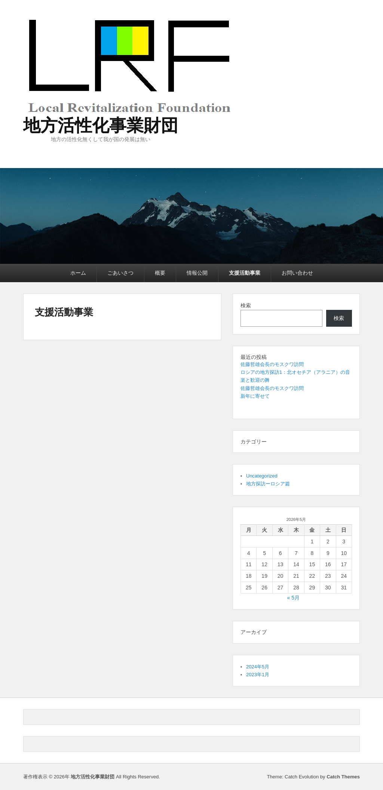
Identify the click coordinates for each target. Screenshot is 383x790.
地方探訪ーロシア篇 (268, 483)
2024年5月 (257, 666)
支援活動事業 (244, 273)
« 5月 (293, 598)
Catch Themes (343, 777)
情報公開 (197, 273)
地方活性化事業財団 (100, 125)
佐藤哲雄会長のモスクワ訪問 (272, 364)
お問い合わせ (297, 273)
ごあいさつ (120, 273)
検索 (245, 305)
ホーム (78, 273)
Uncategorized (262, 476)
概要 (160, 273)
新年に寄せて (255, 396)
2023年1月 (257, 674)
